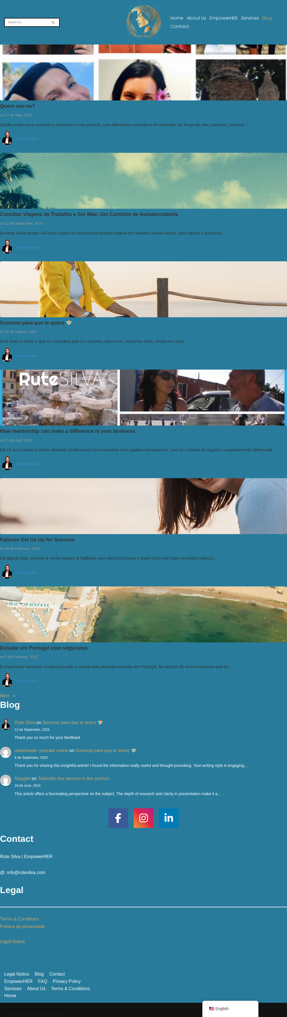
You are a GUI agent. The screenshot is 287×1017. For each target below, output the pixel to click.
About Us (196, 18)
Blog (267, 18)
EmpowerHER (224, 18)
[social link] (118, 818)
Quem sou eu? (17, 106)
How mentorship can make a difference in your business (67, 431)
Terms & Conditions (19, 919)
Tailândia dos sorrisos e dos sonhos (73, 778)
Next (4, 695)
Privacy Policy (67, 981)
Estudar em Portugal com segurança (44, 648)
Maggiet (23, 778)
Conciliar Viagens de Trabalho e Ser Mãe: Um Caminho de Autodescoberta (89, 214)
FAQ (42, 981)
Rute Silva (30, 139)
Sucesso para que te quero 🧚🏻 (36, 323)
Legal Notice (12, 941)
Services (250, 18)
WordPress (54, 1009)
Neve (9, 1009)
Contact (179, 26)
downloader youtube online (41, 750)
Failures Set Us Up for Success (37, 539)
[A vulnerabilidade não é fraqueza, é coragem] (143, 22)
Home (176, 18)
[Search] (25, 22)
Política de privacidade (22, 926)
